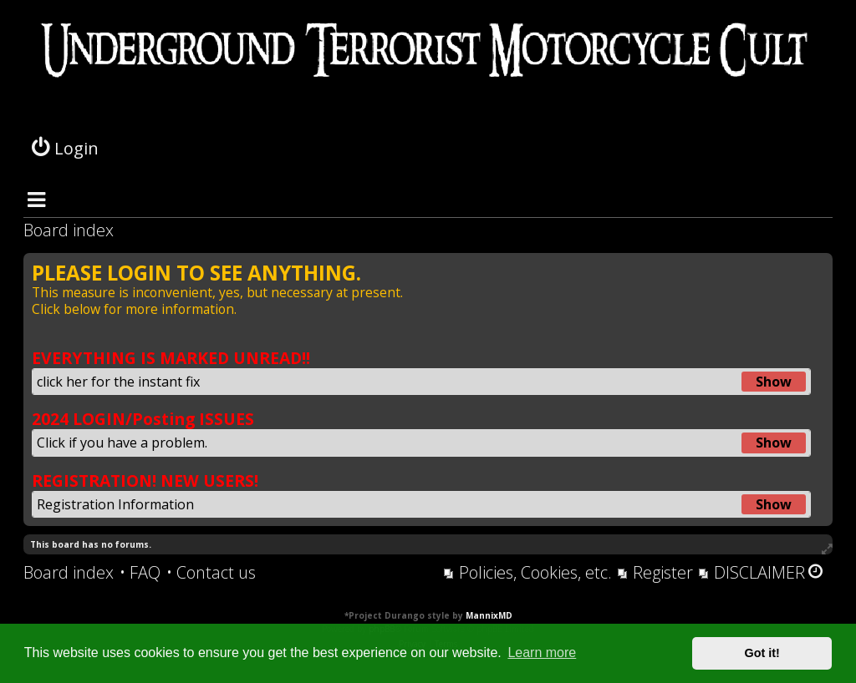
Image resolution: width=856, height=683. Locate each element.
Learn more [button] (541, 652)
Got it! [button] (762, 653)
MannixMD (489, 615)
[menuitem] (140, 573)
